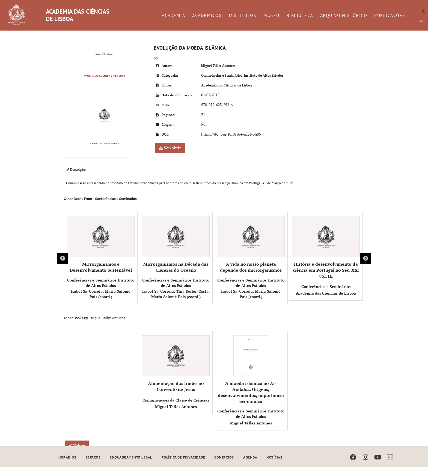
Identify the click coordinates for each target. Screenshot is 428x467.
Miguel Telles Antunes (218, 66)
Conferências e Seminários (221, 75)
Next (365, 258)
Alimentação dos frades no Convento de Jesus (176, 363)
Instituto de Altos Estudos (263, 75)
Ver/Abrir (170, 147)
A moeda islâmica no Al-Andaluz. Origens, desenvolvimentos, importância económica (251, 369)
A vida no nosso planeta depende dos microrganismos (251, 244)
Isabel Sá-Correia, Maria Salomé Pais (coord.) (100, 294)
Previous (62, 258)
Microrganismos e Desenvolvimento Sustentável (101, 244)
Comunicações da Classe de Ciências (175, 400)
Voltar (77, 445)
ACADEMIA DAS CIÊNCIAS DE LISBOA (77, 15)
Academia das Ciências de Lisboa (226, 85)
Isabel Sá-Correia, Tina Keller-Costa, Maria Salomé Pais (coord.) (176, 294)
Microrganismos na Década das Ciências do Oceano (176, 244)
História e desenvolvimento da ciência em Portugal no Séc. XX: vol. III (326, 247)
